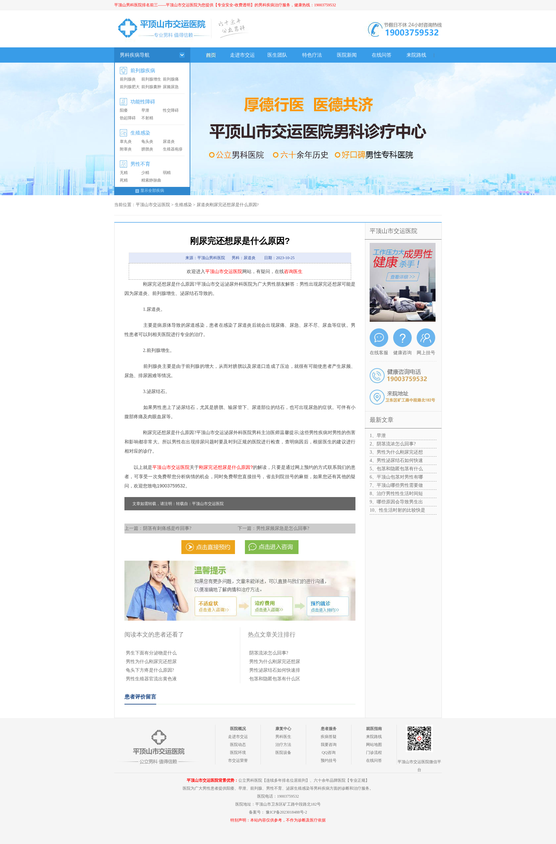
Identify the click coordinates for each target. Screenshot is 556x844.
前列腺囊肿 (151, 86)
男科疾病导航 (135, 55)
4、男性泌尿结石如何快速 (396, 460)
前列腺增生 (151, 79)
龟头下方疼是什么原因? (150, 670)
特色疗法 (312, 55)
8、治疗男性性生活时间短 (396, 493)
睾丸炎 (126, 141)
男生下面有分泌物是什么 (151, 652)
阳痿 (124, 110)
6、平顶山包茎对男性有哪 (396, 477)
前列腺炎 (128, 79)
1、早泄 (378, 435)
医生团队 (277, 55)
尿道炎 (169, 141)
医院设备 (283, 752)
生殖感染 (140, 133)
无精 (124, 172)
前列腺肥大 (130, 86)
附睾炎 (126, 149)
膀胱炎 (147, 149)
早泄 (145, 110)
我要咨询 (329, 744)
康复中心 (283, 728)
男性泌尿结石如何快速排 (274, 670)
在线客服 (379, 352)
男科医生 (283, 736)
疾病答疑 (329, 736)
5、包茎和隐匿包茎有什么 (396, 468)
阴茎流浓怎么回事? (268, 652)
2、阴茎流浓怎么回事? (393, 443)
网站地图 (374, 744)
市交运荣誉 (238, 760)
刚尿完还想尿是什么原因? (226, 467)
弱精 (167, 172)
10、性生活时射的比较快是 (397, 510)
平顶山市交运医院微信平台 (419, 766)
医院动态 (238, 744)
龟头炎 (147, 141)
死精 (124, 180)
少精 (145, 172)
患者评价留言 (140, 697)
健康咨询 (402, 352)
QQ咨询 (328, 752)
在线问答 (382, 55)
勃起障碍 (128, 118)
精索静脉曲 (151, 180)
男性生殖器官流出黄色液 (151, 678)
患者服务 (329, 728)
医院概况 (238, 728)
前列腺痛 (171, 79)
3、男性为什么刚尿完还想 (396, 452)
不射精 (147, 118)
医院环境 (238, 752)
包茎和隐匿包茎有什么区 (274, 678)
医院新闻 (347, 55)
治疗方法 (283, 744)
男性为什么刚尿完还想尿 (151, 661)
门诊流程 (374, 752)
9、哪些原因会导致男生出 (396, 501)
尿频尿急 (171, 86)
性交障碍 (171, 110)
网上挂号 (426, 352)
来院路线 (416, 55)
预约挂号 (329, 760)
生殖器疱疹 (173, 149)
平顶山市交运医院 (153, 204)
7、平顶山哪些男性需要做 (396, 485)
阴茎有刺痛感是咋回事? (167, 528)
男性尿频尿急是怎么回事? (282, 528)
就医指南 (374, 728)
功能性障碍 (142, 101)
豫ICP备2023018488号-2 (286, 812)
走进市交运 (242, 55)
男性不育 (140, 164)
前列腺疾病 (142, 70)
